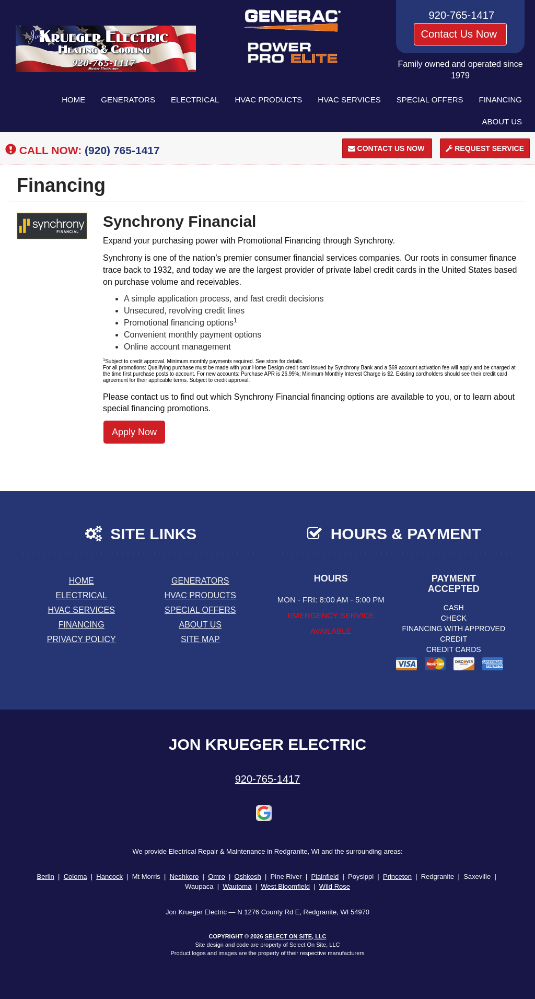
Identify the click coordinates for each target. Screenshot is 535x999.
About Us (502, 121)
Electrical (195, 99)
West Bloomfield (285, 886)
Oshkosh (247, 876)
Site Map (200, 639)
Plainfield (325, 876)
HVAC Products (268, 99)
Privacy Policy (81, 639)
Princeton (397, 876)
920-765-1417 (267, 779)
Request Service (485, 148)
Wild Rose (334, 886)
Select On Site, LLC (296, 936)
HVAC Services (349, 99)
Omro (216, 876)
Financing (500, 99)
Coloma (75, 876)
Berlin (45, 876)
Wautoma (237, 886)
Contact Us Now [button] (460, 34)
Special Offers (430, 99)
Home (73, 99)
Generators (128, 99)
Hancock (109, 876)
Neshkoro (184, 876)
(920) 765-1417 (122, 150)
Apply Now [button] (134, 432)
